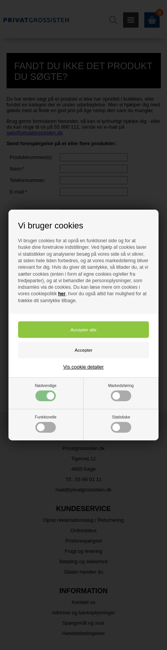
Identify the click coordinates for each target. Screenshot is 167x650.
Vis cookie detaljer (83, 367)
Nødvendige (46, 392)
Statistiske (121, 424)
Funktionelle (46, 424)
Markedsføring (121, 392)
